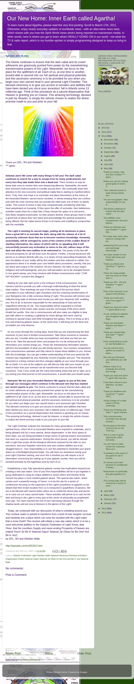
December (109, 139)
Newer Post (13, 653)
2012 (104, 508)
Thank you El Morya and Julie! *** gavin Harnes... (116, 411)
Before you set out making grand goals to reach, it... (115, 183)
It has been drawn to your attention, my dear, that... (115, 384)
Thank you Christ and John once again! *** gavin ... (114, 300)
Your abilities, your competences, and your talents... (115, 220)
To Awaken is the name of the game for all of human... (115, 455)
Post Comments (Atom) (29, 660)
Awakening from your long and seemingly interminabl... (115, 248)
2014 (104, 132)
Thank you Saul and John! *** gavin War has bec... (115, 376)
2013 (104, 136)
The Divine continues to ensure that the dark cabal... (114, 211)
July (106, 160)
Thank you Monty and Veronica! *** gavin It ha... (114, 266)
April (106, 491)
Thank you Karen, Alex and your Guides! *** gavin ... (114, 174)
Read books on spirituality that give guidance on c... (115, 474)
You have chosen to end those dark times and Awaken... (114, 257)
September (109, 152)
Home (49, 653)
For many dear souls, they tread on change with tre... (115, 238)
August (107, 156)
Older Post (84, 653)
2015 (104, 128)
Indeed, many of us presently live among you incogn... (114, 369)
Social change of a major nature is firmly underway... (115, 403)
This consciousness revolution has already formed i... (114, 419)
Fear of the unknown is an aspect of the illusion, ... (115, 292)
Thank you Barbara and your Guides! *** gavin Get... (114, 229)
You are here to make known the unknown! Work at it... (114, 446)
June (106, 164)
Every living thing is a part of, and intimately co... (115, 342)
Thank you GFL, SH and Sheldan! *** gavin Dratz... (114, 284)
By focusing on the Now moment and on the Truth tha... (114, 428)
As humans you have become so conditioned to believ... (115, 465)
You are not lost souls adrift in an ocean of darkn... (113, 350)
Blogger (83, 672)
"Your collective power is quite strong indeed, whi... (114, 193)
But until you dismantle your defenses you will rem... (115, 359)
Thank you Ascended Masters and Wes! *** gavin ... (114, 325)
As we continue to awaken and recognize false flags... (115, 316)
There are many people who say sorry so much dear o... (115, 275)
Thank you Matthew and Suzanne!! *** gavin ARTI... (114, 394)
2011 (104, 512)
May (106, 168)
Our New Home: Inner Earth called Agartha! (61, 18)
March (107, 495)
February (108, 499)
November (109, 144)
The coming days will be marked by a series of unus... (114, 483)
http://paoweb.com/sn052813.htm (24, 545)
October (108, 148)
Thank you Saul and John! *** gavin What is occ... (115, 308)
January (108, 503)
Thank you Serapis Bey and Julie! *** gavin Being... (114, 334)
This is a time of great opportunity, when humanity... (113, 437)
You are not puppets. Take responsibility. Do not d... (115, 202)
